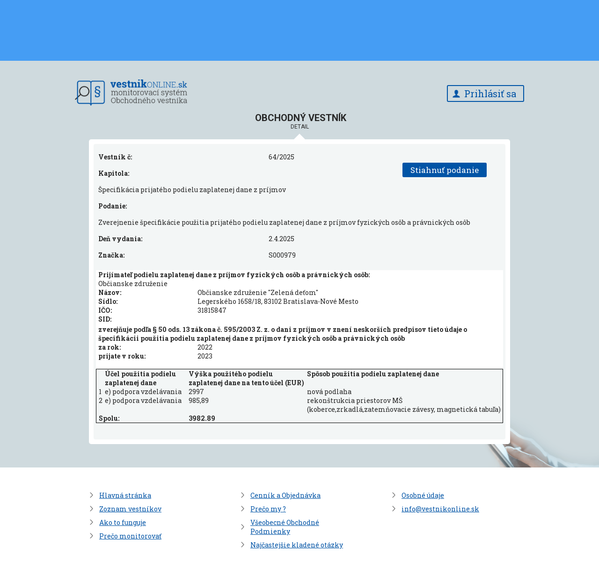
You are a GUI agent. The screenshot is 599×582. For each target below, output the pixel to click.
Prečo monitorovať (130, 536)
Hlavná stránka (125, 495)
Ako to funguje (122, 522)
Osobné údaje (423, 495)
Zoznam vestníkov (130, 508)
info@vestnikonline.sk (440, 508)
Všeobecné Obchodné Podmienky (284, 527)
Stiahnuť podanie (444, 170)
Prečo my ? (268, 508)
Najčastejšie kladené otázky (296, 544)
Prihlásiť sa (490, 93)
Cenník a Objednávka (285, 495)
